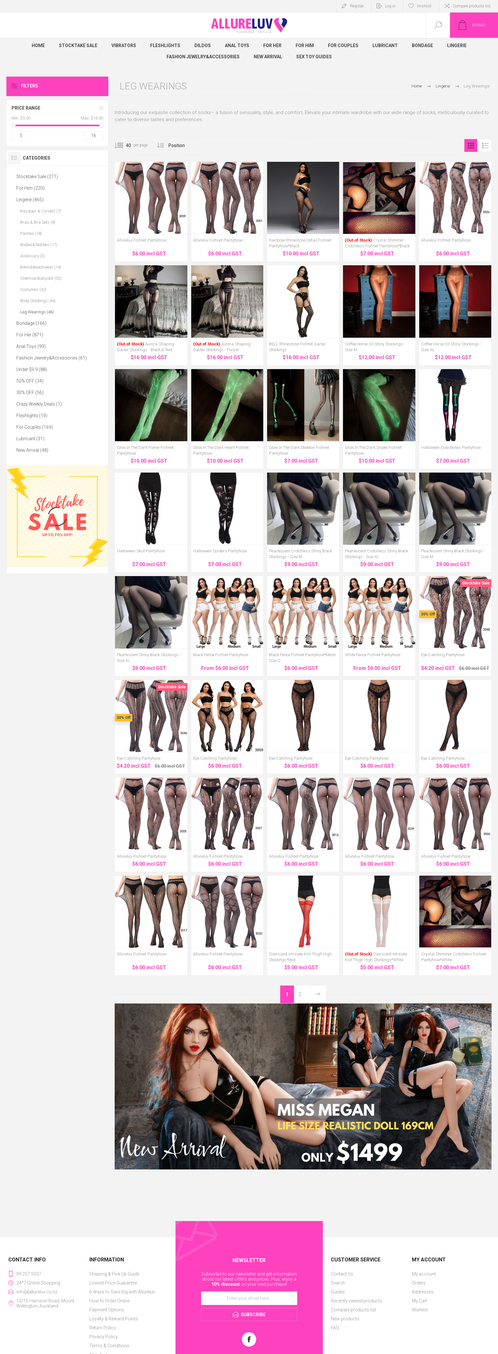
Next (317, 994)
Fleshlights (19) (31, 415)
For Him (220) (30, 188)
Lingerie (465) (30, 199)
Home (417, 86)
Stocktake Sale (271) (37, 176)
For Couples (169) (34, 427)
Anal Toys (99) (31, 346)
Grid (470, 145)
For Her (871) (29, 334)
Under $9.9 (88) (31, 369)
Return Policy (102, 1327)
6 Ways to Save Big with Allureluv (122, 1291)
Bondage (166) (31, 323)
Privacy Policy (103, 1336)
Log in (390, 6)
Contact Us (342, 1273)
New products (345, 1318)
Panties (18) (31, 233)
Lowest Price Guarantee (113, 1282)
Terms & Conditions (109, 1345)
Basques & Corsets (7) (40, 211)
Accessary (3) (32, 255)
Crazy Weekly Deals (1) (39, 404)
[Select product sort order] (181, 145)
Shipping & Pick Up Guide (114, 1273)
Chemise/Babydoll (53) (40, 278)
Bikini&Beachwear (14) (40, 267)
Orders (419, 1282)
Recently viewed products (356, 1300)
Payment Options (106, 1309)
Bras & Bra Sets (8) (37, 222)
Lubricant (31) (30, 438)
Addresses (423, 1291)
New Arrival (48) (32, 450)
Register (357, 6)
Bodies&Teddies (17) (38, 244)
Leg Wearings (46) (37, 312)
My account (424, 1273)
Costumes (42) (33, 289)
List (485, 145)
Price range (26, 108)
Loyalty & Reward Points (113, 1318)
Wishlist (420, 1309)
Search (338, 1282)
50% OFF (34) (30, 381)
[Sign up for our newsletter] (249, 1298)
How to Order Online (109, 1300)
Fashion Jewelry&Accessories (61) (51, 357)
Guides (338, 1291)
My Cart (419, 1300)
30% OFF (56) (30, 392)
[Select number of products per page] (124, 145)
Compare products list (472, 6)
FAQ (335, 1327)
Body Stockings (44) (38, 300)
